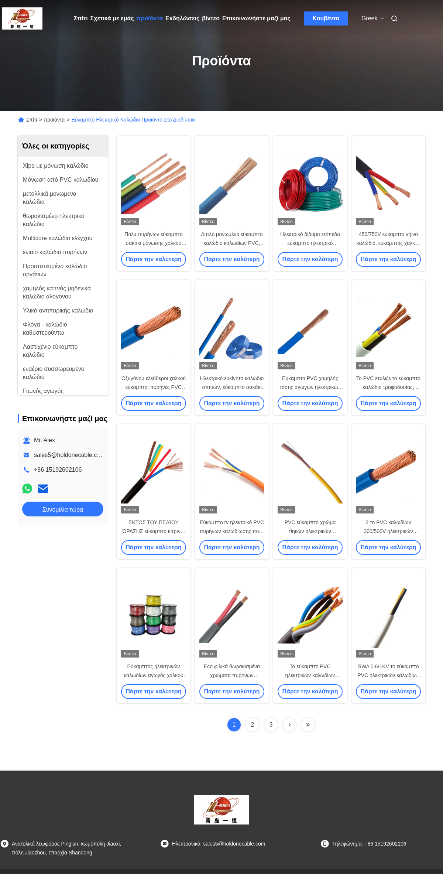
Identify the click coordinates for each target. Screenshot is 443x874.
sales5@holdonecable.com (69, 455)
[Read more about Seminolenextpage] (289, 724)
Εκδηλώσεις (182, 18)
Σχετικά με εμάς (112, 18)
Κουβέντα (326, 18)
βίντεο (211, 18)
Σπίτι (81, 18)
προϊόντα (150, 18)
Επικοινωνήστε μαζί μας (256, 18)
